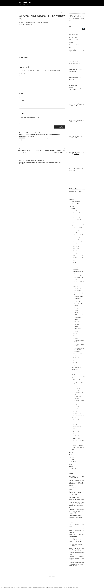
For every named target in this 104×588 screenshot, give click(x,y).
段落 (74, 428)
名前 (21, 93)
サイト (21, 107)
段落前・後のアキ (77, 257)
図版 (76, 312)
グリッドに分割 (77, 227)
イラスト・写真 (75, 203)
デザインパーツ (77, 303)
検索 (70, 26)
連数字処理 (77, 298)
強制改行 (75, 248)
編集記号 (75, 435)
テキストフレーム (79, 281)
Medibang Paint (75, 201)
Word (73, 374)
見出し (76, 331)
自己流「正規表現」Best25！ (75, 63)
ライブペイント (77, 241)
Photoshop (74, 369)
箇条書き (75, 260)
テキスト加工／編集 (76, 445)
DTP (22, 57)
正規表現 (75, 338)
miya (73, 459)
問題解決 (75, 246)
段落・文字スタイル (78, 255)
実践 (74, 333)
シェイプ (75, 230)
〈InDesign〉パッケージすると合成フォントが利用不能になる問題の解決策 (76, 558)
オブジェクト (76, 275)
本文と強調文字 (78, 317)
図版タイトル (78, 314)
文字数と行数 (76, 426)
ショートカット (77, 284)
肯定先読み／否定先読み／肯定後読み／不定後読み (79, 349)
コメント (22, 73)
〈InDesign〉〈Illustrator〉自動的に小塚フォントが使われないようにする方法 (76, 530)
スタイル (75, 390)
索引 (76, 326)
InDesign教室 (76, 269)
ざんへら (71, 457)
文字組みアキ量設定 (79, 293)
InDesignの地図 (72, 71)
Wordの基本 (71, 79)
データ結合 (76, 301)
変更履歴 (75, 419)
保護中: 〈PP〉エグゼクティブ (76, 541)
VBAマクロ (76, 379)
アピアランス (76, 215)
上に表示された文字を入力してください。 (30, 117)
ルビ (76, 310)
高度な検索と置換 (77, 440)
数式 (74, 250)
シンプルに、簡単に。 (74, 494)
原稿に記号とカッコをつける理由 (76, 499)
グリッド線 (76, 388)
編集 (70, 466)
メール (21, 100)
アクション (76, 212)
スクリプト (77, 288)
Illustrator (74, 210)
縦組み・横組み (77, 438)
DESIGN (71, 199)
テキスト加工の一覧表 (74, 497)
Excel (73, 208)
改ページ (75, 422)
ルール (74, 408)
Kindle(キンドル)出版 (76, 367)
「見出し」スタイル (79, 400)
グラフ (74, 222)
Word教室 (75, 386)
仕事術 (73, 461)
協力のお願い (76, 413)
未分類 (70, 464)
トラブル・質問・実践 (77, 447)
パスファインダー (77, 234)
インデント (76, 217)
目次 (76, 321)
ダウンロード (77, 191)
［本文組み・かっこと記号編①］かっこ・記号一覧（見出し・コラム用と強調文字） (76, 511)
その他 (74, 286)
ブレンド (75, 239)
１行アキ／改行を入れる (79, 376)
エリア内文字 (76, 219)
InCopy (73, 365)
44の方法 (75, 267)
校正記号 (74, 468)
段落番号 (75, 431)
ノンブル (77, 308)
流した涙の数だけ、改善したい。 (76, 492)
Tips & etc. (74, 372)
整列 (74, 253)
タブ (74, 232)
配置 (74, 362)
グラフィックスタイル (78, 224)
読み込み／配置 (78, 296)
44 (64, 12)
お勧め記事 (71, 473)
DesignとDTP (25, 2)
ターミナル (74, 443)
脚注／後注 (77, 328)
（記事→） (74, 89)
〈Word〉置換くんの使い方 (75, 539)
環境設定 (75, 357)
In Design (26, 57)
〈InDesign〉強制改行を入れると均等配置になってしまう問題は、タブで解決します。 (76, 564)
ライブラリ (76, 244)
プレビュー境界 (77, 237)
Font (70, 454)
